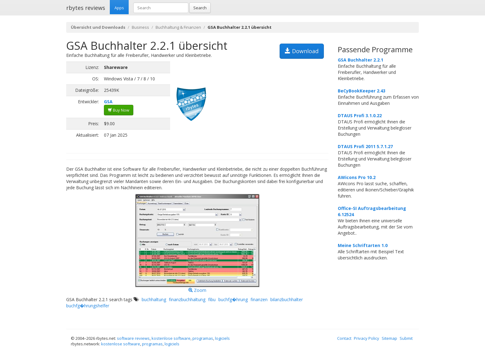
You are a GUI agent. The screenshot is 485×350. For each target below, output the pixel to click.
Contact (344, 338)
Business (140, 27)
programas (202, 338)
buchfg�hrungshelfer (87, 306)
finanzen (259, 299)
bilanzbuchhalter (286, 299)
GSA (108, 102)
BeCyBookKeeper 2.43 (361, 91)
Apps (119, 8)
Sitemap (389, 338)
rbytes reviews (85, 7)
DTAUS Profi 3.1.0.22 (360, 115)
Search (200, 8)
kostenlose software (171, 338)
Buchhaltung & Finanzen (178, 27)
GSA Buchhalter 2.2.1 (360, 60)
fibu (212, 299)
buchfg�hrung (233, 299)
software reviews (133, 338)
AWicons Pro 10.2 (357, 177)
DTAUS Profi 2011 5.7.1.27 (365, 146)
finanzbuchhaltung (187, 299)
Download (302, 51)
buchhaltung (154, 299)
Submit (406, 338)
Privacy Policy (366, 338)
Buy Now (118, 110)
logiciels (222, 338)
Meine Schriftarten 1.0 (363, 245)
